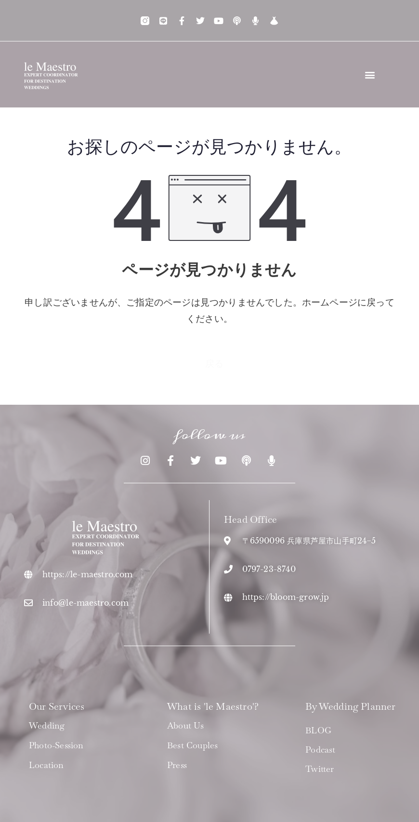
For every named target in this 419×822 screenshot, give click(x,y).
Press (177, 765)
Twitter (319, 768)
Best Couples (192, 745)
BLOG (318, 730)
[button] (370, 74)
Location (46, 765)
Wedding (47, 725)
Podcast (320, 749)
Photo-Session (56, 745)
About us (185, 725)
